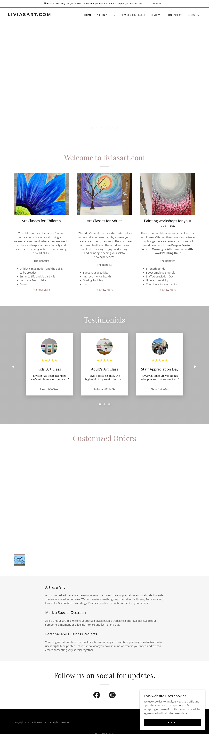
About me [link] (194, 14)
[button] (92, 128)
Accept (172, 722)
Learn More (155, 3)
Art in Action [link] (106, 14)
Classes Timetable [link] (133, 14)
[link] (41, 15)
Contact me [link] (175, 14)
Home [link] (88, 14)
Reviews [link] (156, 14)
